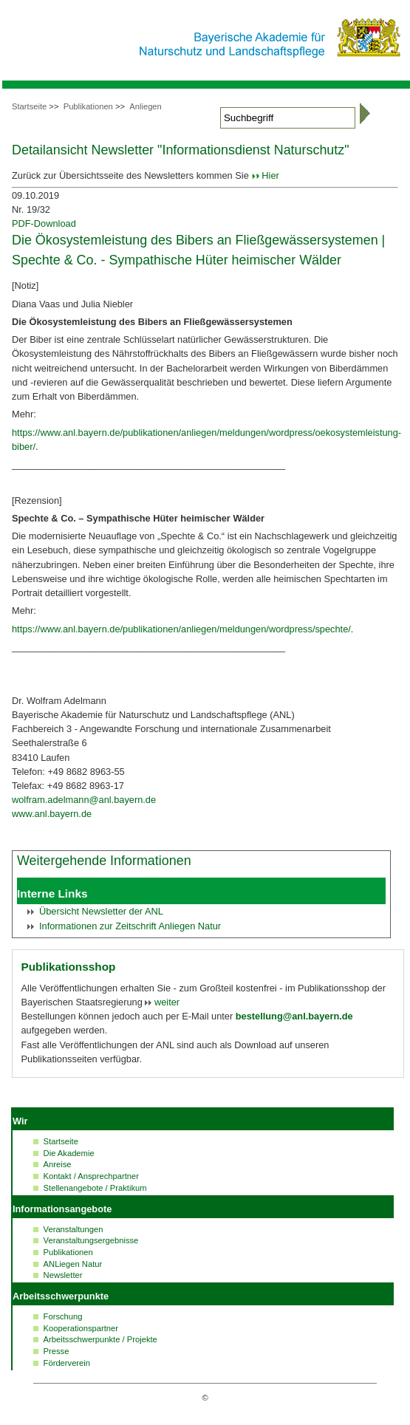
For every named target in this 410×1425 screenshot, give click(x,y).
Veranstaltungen (73, 1229)
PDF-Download (44, 223)
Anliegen (145, 106)
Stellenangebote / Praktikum (95, 1187)
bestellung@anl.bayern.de (294, 1016)
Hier (270, 175)
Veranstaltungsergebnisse (91, 1240)
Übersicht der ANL (101, 911)
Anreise (58, 1164)
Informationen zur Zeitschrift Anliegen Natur (130, 926)
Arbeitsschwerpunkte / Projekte (100, 1339)
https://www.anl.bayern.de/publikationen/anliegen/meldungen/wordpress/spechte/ (181, 629)
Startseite (29, 106)
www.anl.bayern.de (52, 813)
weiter (165, 1002)
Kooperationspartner (81, 1328)
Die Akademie (69, 1153)
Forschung (63, 1316)
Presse (56, 1351)
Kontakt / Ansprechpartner (91, 1176)
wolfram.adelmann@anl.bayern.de (84, 799)
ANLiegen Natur (73, 1264)
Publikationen (88, 106)
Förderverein (67, 1363)
